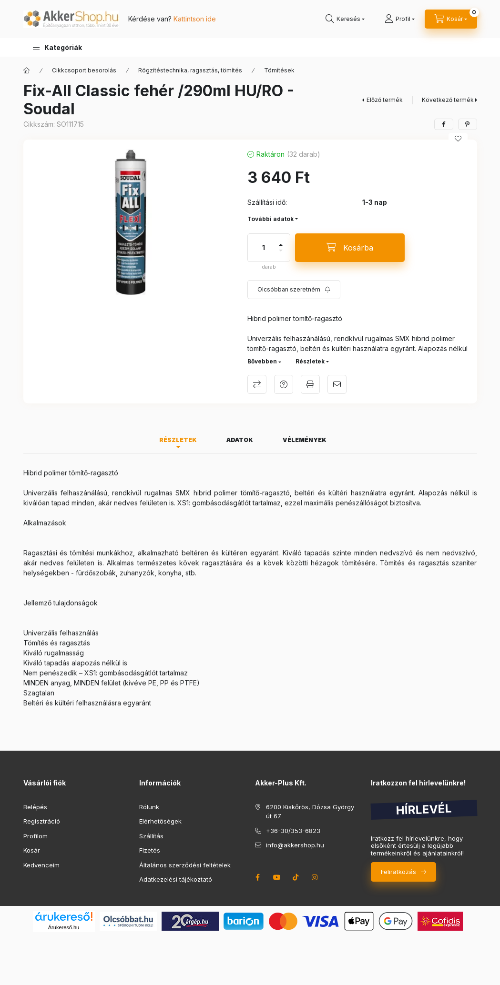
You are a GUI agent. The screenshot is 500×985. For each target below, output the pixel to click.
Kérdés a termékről (283, 384)
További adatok (270, 218)
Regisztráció (41, 821)
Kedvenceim (41, 865)
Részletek (310, 361)
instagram (315, 877)
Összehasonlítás (256, 384)
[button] (57, 47)
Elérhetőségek (160, 821)
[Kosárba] (350, 247)
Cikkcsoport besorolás (84, 70)
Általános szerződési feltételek (185, 865)
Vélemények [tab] (305, 439)
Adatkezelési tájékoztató (175, 879)
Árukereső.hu (63, 927)
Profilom (35, 836)
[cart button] (451, 19)
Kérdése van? (172, 19)
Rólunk (149, 807)
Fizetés (149, 850)
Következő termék (448, 99)
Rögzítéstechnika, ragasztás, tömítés (190, 70)
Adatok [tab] (239, 439)
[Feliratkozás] (293, 289)
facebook (257, 877)
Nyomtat (310, 384)
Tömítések (279, 70)
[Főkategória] (26, 70)
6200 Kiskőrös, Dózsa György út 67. (310, 811)
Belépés (35, 807)
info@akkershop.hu (295, 845)
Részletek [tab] (178, 439)
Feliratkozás (398, 871)
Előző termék (385, 99)
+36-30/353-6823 (293, 830)
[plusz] (281, 245)
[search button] (345, 19)
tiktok (296, 877)
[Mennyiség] (264, 247)
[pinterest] (467, 124)
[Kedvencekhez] (458, 138)
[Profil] (400, 19)
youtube (276, 877)
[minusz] (281, 250)
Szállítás (151, 836)
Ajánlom (337, 384)
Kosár (31, 850)
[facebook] (443, 124)
